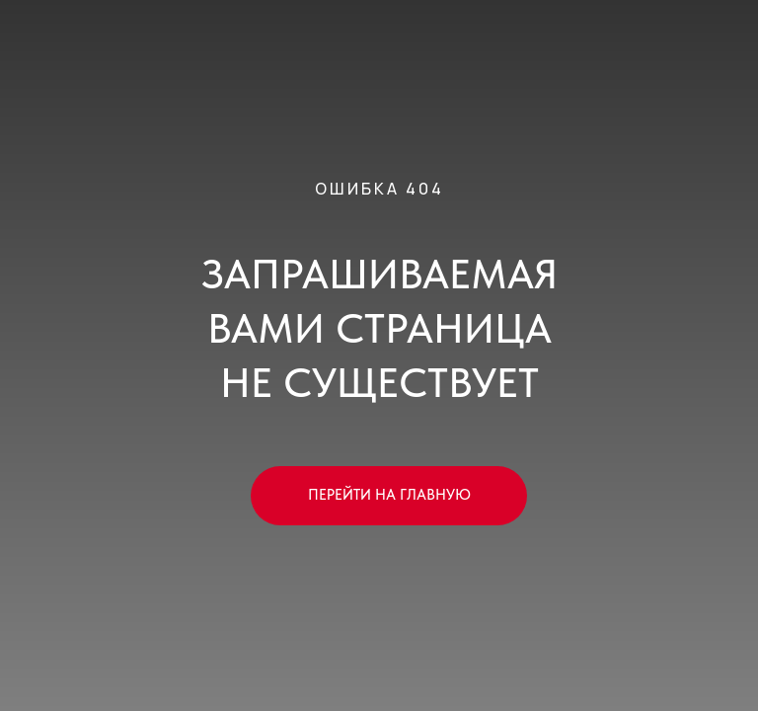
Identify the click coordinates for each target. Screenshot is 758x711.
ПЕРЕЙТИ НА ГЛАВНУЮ (389, 495)
